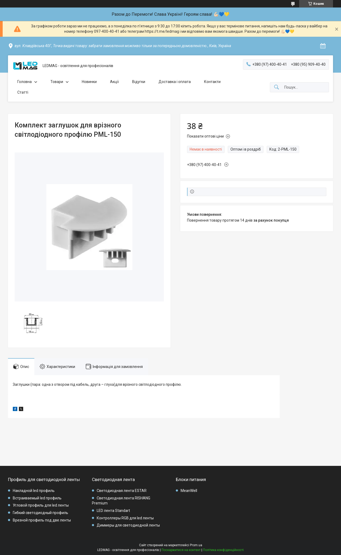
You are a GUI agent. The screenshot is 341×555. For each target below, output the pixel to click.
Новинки (89, 82)
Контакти (212, 82)
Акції (114, 82)
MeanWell (189, 490)
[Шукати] (276, 87)
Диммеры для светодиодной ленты (128, 525)
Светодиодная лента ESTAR (122, 490)
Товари (56, 82)
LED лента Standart (113, 510)
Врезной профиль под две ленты (42, 520)
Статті (22, 92)
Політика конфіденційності (223, 550)
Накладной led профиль (34, 490)
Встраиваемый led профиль (37, 498)
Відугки (138, 82)
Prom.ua (196, 545)
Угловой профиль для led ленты (41, 505)
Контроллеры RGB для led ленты (125, 518)
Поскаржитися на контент (181, 550)
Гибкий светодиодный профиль (40, 513)
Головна (24, 82)
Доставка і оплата (175, 82)
